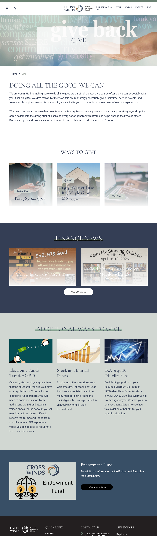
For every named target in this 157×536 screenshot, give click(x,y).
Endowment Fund (97, 487)
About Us (49, 533)
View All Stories (78, 291)
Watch (128, 7)
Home (14, 74)
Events (139, 7)
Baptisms (122, 534)
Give (149, 7)
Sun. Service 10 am (104, 8)
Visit (118, 7)
